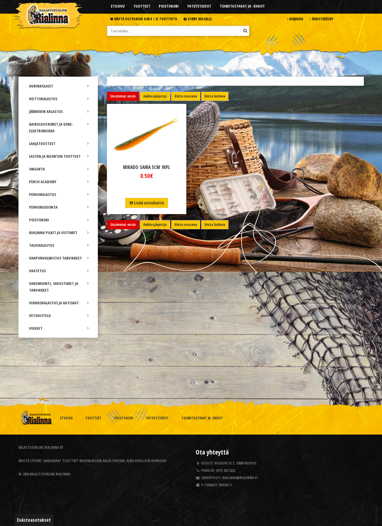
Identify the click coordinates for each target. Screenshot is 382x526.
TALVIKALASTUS (59, 245)
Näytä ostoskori (143, 18)
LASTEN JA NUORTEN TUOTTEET (59, 156)
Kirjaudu (295, 18)
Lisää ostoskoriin (146, 203)
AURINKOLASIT (59, 86)
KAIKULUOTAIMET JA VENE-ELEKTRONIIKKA (59, 127)
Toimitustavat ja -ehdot (242, 6)
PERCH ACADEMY (59, 181)
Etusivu (118, 6)
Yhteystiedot (199, 6)
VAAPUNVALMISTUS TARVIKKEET (59, 258)
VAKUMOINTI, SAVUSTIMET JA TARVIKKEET (59, 287)
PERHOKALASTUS (59, 194)
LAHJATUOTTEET (59, 143)
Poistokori (169, 6)
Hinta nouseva (185, 96)
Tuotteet (141, 6)
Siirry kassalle (198, 18)
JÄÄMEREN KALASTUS (59, 111)
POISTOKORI (59, 220)
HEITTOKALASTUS (59, 98)
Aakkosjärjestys (155, 96)
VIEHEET (59, 328)
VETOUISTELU (59, 315)
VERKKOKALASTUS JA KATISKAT (59, 303)
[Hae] (245, 30)
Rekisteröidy (321, 18)
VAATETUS (59, 270)
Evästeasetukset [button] (34, 520)
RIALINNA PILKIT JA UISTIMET (59, 232)
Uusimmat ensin (123, 96)
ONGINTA (59, 169)
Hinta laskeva (214, 96)
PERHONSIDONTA (59, 207)
